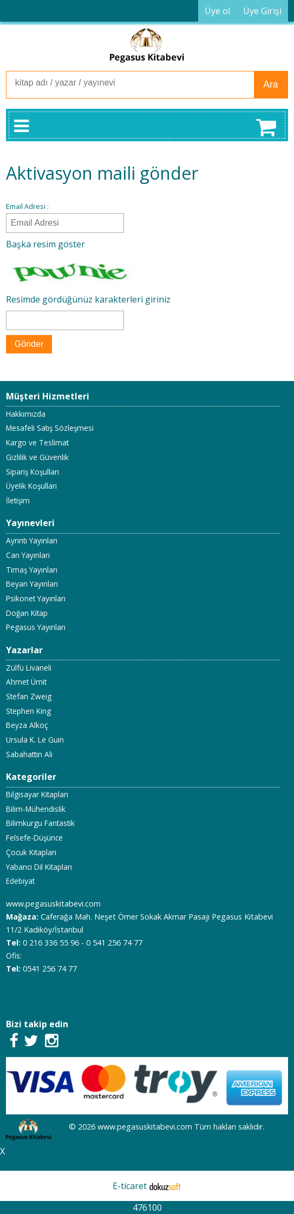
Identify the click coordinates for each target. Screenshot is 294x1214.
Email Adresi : (27, 206)
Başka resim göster (45, 244)
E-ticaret (130, 1186)
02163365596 (86, 994)
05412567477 (30, 994)
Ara (270, 84)
